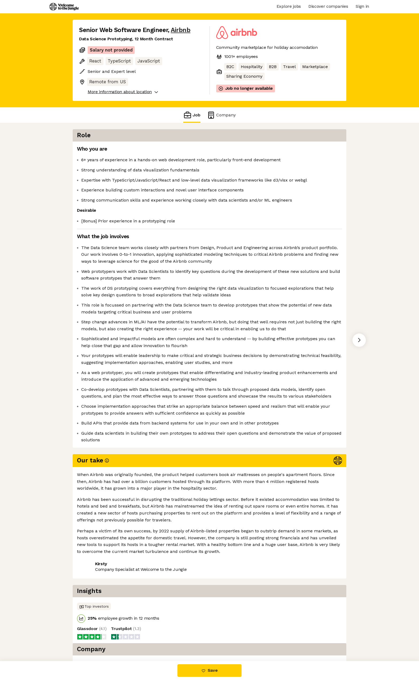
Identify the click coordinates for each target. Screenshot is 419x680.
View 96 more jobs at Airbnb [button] (146, 638)
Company (221, 115)
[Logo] (64, 6)
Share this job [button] (94, 638)
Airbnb (180, 30)
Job (191, 115)
